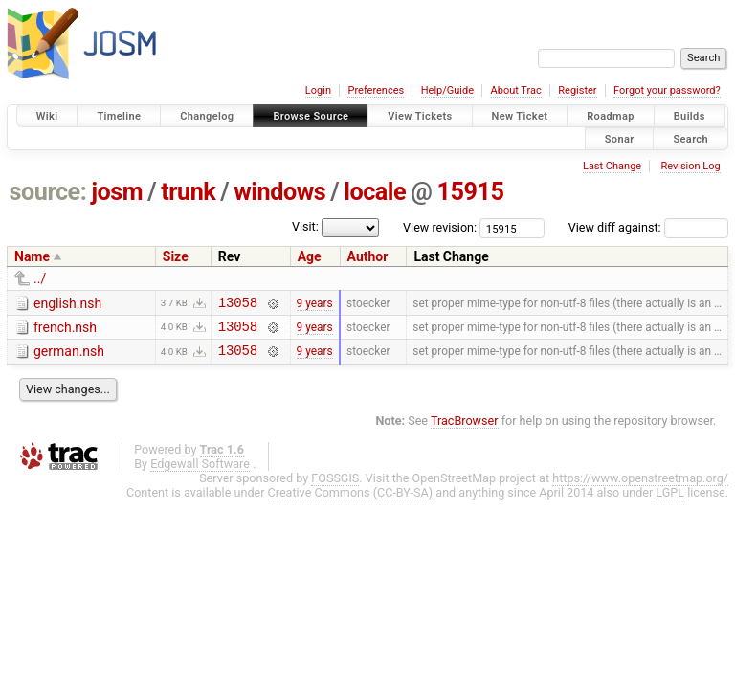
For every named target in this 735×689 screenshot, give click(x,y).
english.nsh (67, 303)
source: (48, 192)
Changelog (207, 116)
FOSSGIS (335, 486)
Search (690, 138)
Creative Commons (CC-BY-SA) (351, 501)
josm (117, 192)
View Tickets (420, 116)
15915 (469, 192)
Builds (689, 116)
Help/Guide (447, 90)
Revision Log (690, 166)
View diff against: (648, 227)
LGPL (670, 501)
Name (32, 256)
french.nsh (65, 330)
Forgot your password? (667, 90)
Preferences (375, 90)
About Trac (516, 90)
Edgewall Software (200, 472)
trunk (188, 192)
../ (39, 278)
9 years (315, 304)
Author (368, 256)
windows (279, 192)
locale (375, 192)
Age (310, 256)
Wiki (47, 116)
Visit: (305, 226)
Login (318, 90)
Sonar (620, 138)
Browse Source (310, 116)
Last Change (612, 166)
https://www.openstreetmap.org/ (640, 486)
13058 (237, 305)
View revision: (440, 227)
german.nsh (68, 357)
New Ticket (520, 116)
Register (577, 90)
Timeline (119, 116)
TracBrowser (465, 429)
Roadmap (611, 116)
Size (176, 256)
